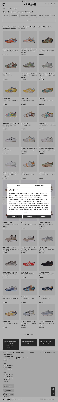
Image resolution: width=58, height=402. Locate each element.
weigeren (29, 216)
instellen (43, 216)
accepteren (15, 216)
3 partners (30, 197)
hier (35, 207)
